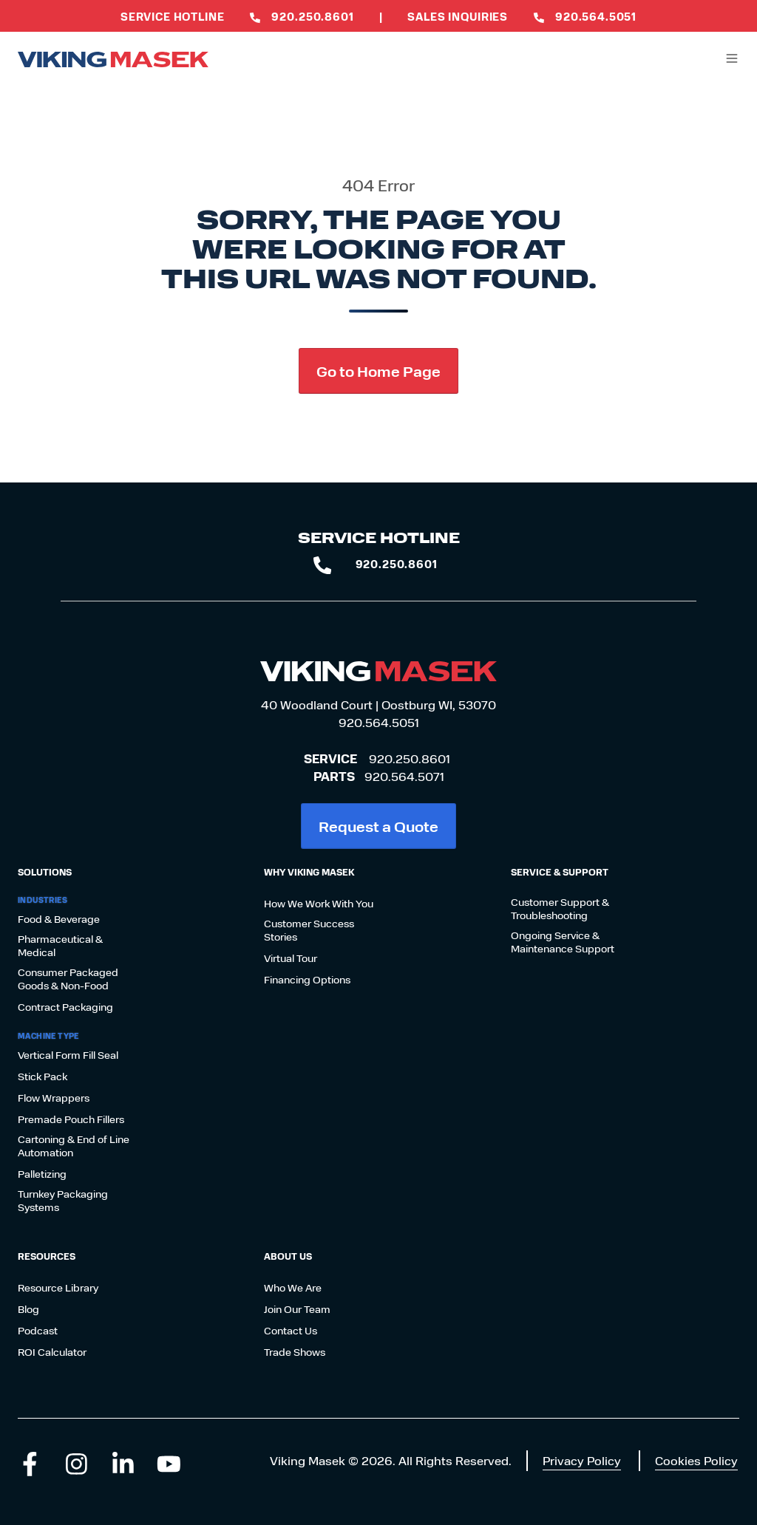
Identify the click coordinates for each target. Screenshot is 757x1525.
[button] (731, 58)
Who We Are (293, 1287)
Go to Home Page (378, 371)
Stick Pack (42, 1076)
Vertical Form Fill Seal (68, 1055)
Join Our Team (297, 1309)
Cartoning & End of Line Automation (73, 1146)
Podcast (38, 1330)
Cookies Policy (696, 1460)
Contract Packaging (65, 1007)
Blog (28, 1309)
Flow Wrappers (53, 1098)
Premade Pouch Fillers (71, 1119)
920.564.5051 (379, 722)
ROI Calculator (52, 1352)
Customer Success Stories (309, 930)
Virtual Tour (290, 958)
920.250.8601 (409, 758)
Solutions (45, 872)
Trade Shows (294, 1352)
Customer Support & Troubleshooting (560, 908)
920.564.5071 (404, 776)
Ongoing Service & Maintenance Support (562, 942)
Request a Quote (378, 826)
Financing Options (307, 979)
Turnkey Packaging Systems (63, 1200)
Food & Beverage (59, 919)
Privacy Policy (582, 1460)
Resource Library (58, 1287)
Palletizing (42, 1174)
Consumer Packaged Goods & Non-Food (68, 979)
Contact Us (290, 1330)
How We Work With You (318, 903)
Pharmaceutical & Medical (60, 945)
